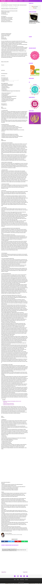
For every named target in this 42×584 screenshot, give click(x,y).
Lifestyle (20, 0)
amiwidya (3, 1)
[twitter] (11, 543)
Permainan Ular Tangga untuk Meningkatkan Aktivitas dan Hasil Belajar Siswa (12, 403)
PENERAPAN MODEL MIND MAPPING (8, 405)
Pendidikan (15, 0)
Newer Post (4, 574)
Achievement (26, 0)
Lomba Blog (9, 0)
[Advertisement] (35, 30)
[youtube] (27, 578)
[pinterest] (18, 543)
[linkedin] (24, 578)
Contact (18, 581)
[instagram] (18, 578)
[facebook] (4, 543)
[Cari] (40, 1)
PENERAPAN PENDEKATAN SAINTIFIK (8, 406)
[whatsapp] (24, 543)
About (14, 581)
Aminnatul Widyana (8, 535)
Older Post (25, 574)
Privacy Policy (22, 581)
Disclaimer (27, 581)
